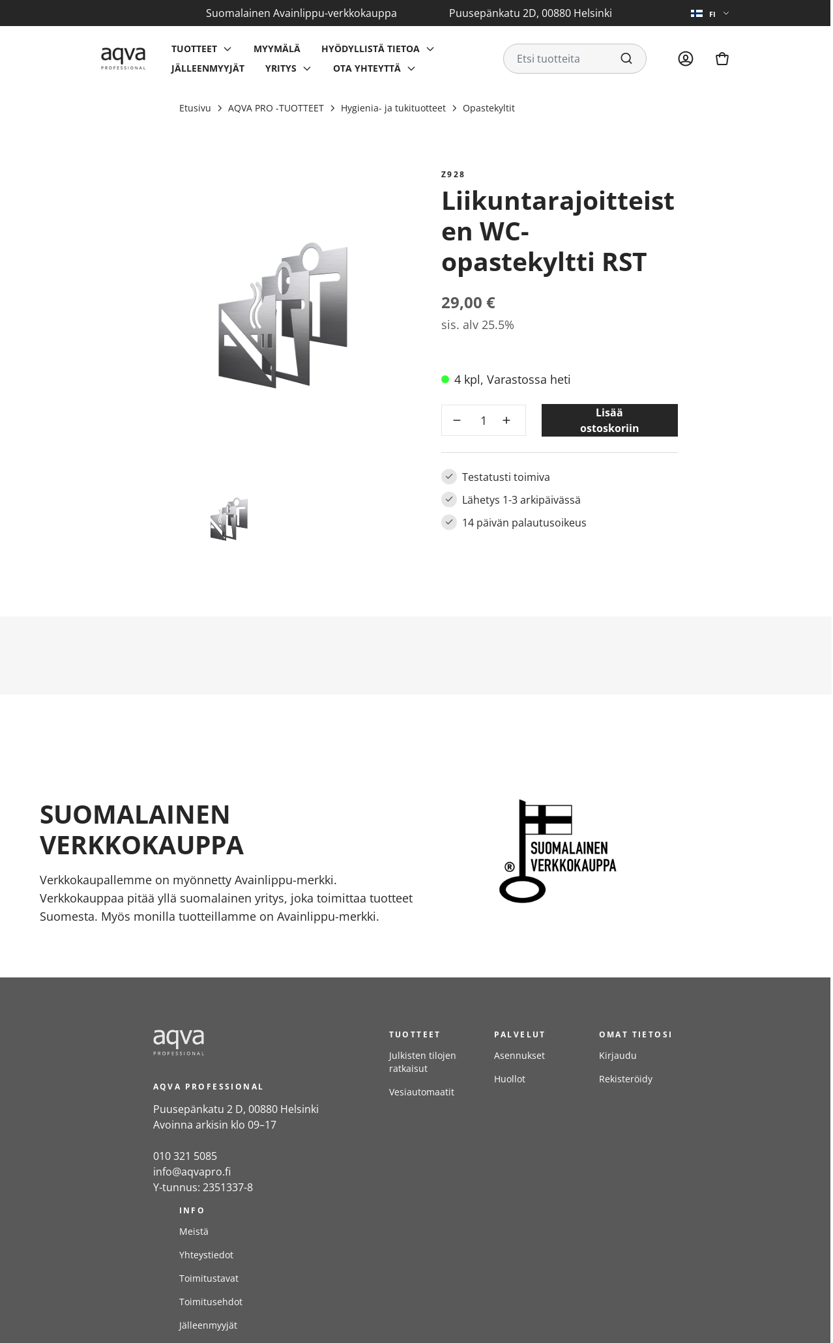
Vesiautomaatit (421, 1092)
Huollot (509, 1079)
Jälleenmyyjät (207, 68)
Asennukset (519, 1055)
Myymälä (277, 48)
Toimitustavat (209, 1278)
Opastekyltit (489, 108)
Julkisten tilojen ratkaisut (422, 1062)
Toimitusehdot (210, 1301)
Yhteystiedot (206, 1255)
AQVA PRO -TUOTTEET (276, 108)
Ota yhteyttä (367, 68)
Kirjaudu (618, 1055)
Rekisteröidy (625, 1079)
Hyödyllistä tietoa (370, 48)
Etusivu (195, 108)
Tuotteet (194, 48)
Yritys (281, 68)
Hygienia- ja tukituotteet (393, 108)
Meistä (194, 1231)
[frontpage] (258, 1043)
